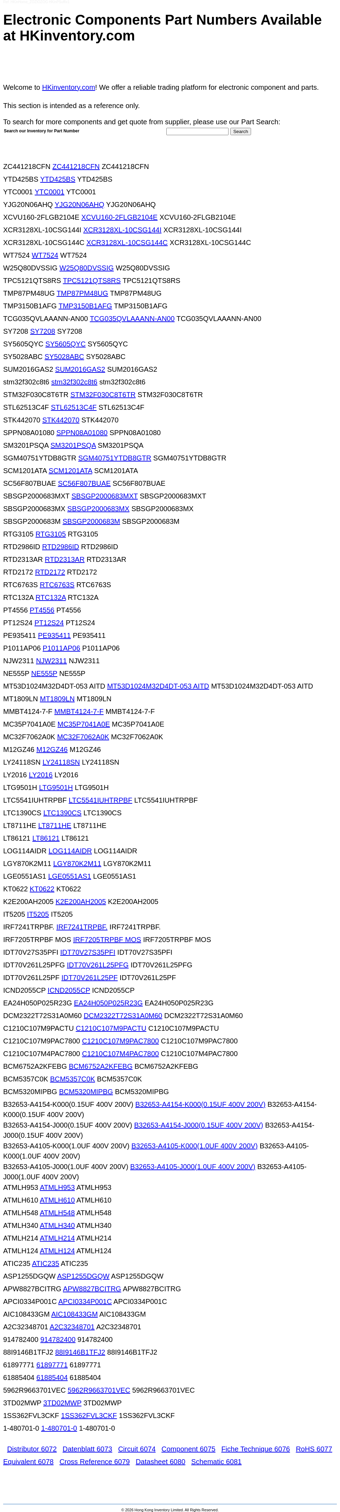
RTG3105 (51, 534)
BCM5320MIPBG (86, 1092)
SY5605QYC (65, 344)
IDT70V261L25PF (90, 977)
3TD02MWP (62, 1403)
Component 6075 (188, 1449)
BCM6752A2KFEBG (101, 1066)
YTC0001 (50, 192)
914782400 (58, 1339)
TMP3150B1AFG (85, 306)
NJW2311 (51, 661)
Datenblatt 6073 (87, 1449)
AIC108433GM (74, 1314)
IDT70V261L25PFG (98, 965)
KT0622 (42, 889)
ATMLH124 (57, 1251)
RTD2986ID (60, 547)
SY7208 (42, 331)
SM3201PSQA (73, 445)
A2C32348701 (72, 1327)
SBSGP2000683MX (98, 509)
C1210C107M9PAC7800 (120, 1041)
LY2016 (40, 775)
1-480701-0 (59, 1428)
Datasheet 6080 (160, 1462)
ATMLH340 (57, 1225)
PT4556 (42, 610)
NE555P (44, 673)
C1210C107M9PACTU (111, 1028)
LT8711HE (54, 825)
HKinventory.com (68, 87)
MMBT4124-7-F (79, 711)
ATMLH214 (57, 1238)
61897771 (52, 1365)
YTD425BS (57, 179)
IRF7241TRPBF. (82, 927)
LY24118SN (61, 762)
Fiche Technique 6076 (255, 1449)
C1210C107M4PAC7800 (120, 1054)
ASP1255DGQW (83, 1276)
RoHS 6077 (314, 1449)
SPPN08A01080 (82, 433)
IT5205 (38, 914)
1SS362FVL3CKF (89, 1415)
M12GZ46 (52, 749)
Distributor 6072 (32, 1449)
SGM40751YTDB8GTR (114, 458)
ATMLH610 (57, 1200)
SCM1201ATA (70, 471)
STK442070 (60, 420)
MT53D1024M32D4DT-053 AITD (158, 686)
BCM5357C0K (72, 1079)
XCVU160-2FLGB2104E (119, 217)
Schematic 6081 (216, 1462)
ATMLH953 (57, 1187)
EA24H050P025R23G (108, 1003)
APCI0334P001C (85, 1301)
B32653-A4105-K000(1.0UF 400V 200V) (194, 1146)
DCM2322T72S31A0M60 (123, 1015)
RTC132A (51, 597)
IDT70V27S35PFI (87, 952)
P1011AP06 (61, 648)
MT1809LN (57, 699)
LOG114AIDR (70, 851)
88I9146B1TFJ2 (80, 1352)
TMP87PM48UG (82, 293)
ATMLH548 (57, 1213)
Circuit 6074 (137, 1449)
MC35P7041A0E (84, 724)
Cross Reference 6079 (94, 1462)
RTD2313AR (65, 559)
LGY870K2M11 (77, 863)
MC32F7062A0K (83, 737)
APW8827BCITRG (92, 1289)
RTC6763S (57, 585)
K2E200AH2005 (81, 901)
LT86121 (45, 838)
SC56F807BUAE (84, 483)
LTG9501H (56, 787)
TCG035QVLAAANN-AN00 (132, 318)
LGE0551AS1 (69, 876)
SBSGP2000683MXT (104, 496)
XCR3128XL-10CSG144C (127, 242)
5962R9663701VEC (99, 1390)
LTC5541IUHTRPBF (100, 800)
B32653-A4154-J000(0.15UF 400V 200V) (198, 1125)
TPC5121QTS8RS (92, 280)
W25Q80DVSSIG (86, 268)
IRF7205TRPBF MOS (107, 939)
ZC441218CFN (76, 166)
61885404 (52, 1377)
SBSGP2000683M (91, 521)
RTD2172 (50, 572)
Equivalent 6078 (28, 1462)
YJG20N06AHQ (79, 204)
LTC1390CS (62, 813)
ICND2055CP (68, 990)
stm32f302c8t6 (74, 382)
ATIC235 (45, 1263)
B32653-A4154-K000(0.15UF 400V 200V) (200, 1104)
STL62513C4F (74, 407)
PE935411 (54, 635)
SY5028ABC (64, 356)
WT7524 (45, 255)
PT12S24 (49, 623)
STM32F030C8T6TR (103, 395)
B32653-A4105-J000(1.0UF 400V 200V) (192, 1167)
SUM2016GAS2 (80, 369)
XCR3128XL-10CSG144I (122, 230)
